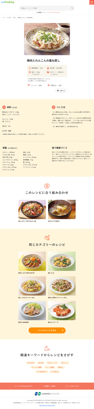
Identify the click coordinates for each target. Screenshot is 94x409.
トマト (48, 12)
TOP (3, 17)
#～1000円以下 (42, 372)
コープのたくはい (73, 386)
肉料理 (9, 17)
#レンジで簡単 (37, 367)
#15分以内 (30, 363)
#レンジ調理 (50, 367)
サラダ (54, 12)
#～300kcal (54, 372)
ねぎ (58, 12)
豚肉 (14, 17)
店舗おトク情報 (50, 386)
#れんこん (64, 363)
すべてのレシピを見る (47, 330)
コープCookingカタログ (24, 386)
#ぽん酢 (40, 363)
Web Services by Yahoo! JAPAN (47, 405)
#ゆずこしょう (52, 363)
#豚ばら (60, 367)
